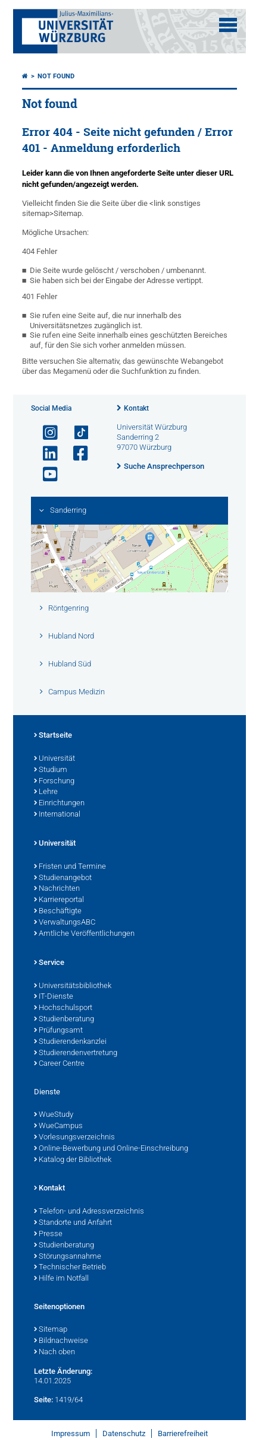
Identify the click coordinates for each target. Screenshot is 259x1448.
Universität (54, 759)
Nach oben (54, 1352)
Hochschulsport (63, 1008)
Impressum (70, 1433)
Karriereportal (59, 900)
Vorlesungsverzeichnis (74, 1137)
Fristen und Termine (70, 867)
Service (49, 963)
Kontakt (136, 408)
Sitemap (50, 1330)
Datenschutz (123, 1433)
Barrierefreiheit (183, 1433)
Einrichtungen (59, 803)
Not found (56, 76)
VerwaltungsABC (64, 922)
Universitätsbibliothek (72, 986)
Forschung (54, 781)
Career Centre (59, 1064)
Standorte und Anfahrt (73, 1223)
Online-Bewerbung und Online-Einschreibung (111, 1149)
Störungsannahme (67, 1257)
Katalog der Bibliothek (72, 1160)
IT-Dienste (53, 997)
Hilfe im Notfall (61, 1279)
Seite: (43, 1399)
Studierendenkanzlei (70, 1042)
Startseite (53, 736)
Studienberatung (64, 1019)
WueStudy (53, 1115)
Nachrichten (57, 889)
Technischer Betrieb (70, 1267)
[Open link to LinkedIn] (45, 453)
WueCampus (58, 1126)
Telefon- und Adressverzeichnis (89, 1211)
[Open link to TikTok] (75, 433)
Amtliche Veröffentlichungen (84, 934)
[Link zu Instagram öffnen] (45, 433)
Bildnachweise (61, 1341)
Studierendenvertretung (75, 1053)
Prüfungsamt (58, 1030)
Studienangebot (63, 878)
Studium (50, 770)
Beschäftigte (58, 911)
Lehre (46, 792)
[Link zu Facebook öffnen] (75, 453)
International (57, 814)
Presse (48, 1234)
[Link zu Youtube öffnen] (45, 474)
